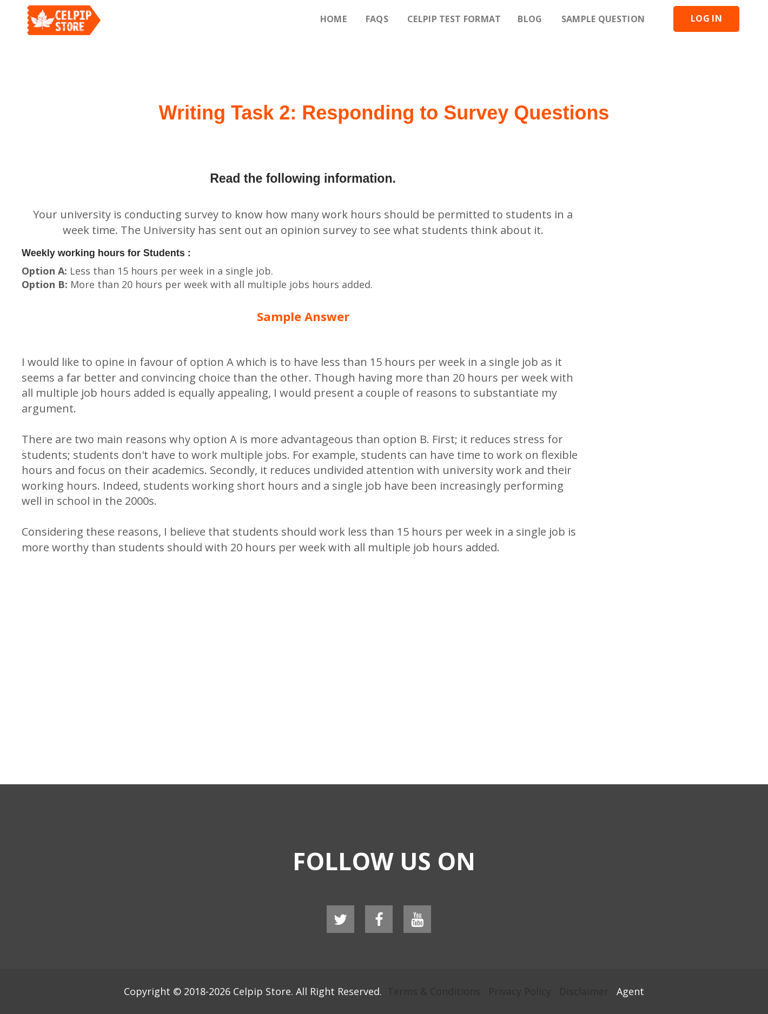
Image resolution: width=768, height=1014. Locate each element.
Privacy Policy (519, 991)
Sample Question (603, 19)
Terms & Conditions (433, 991)
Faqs (377, 19)
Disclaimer (583, 991)
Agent (630, 991)
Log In (706, 18)
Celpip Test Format (454, 19)
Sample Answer (303, 316)
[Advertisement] (384, 65)
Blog (530, 19)
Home (333, 19)
